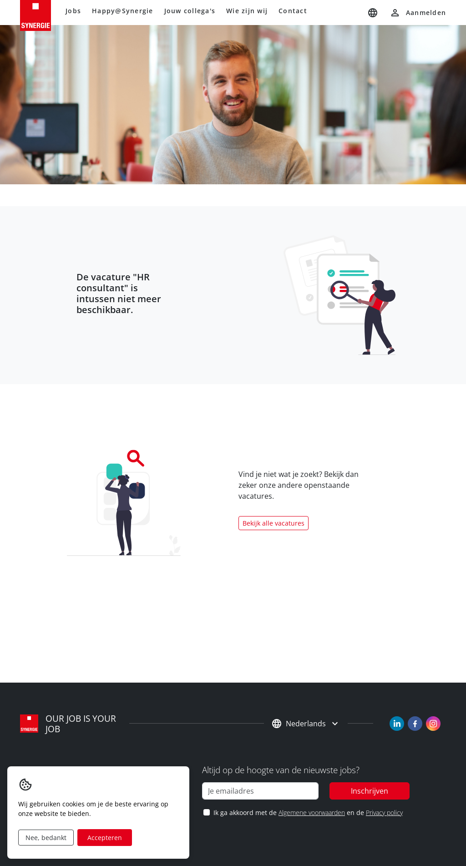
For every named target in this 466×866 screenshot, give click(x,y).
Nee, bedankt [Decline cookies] (45, 837)
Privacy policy (384, 812)
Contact (293, 10)
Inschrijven (369, 791)
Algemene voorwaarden (312, 812)
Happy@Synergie (122, 10)
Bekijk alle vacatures (273, 523)
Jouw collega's (190, 10)
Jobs (73, 10)
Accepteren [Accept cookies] (104, 837)
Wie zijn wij (247, 10)
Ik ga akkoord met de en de (308, 812)
